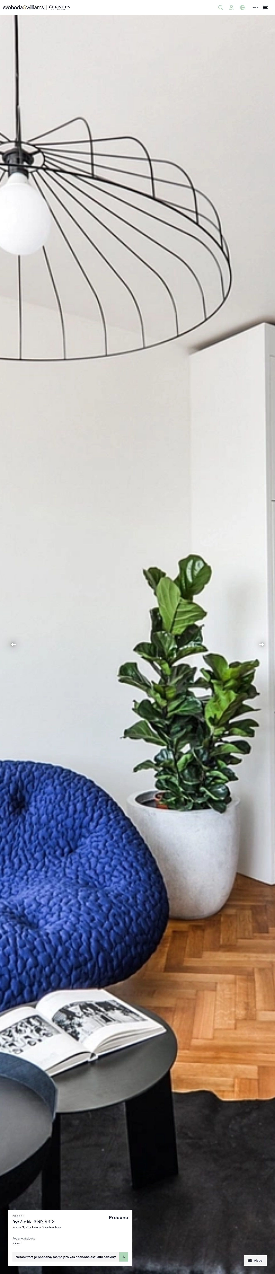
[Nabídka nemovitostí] (221, 7)
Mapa (255, 1260)
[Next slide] (262, 644)
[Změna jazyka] (242, 7)
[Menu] (260, 7)
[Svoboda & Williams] (36, 7)
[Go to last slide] (13, 644)
